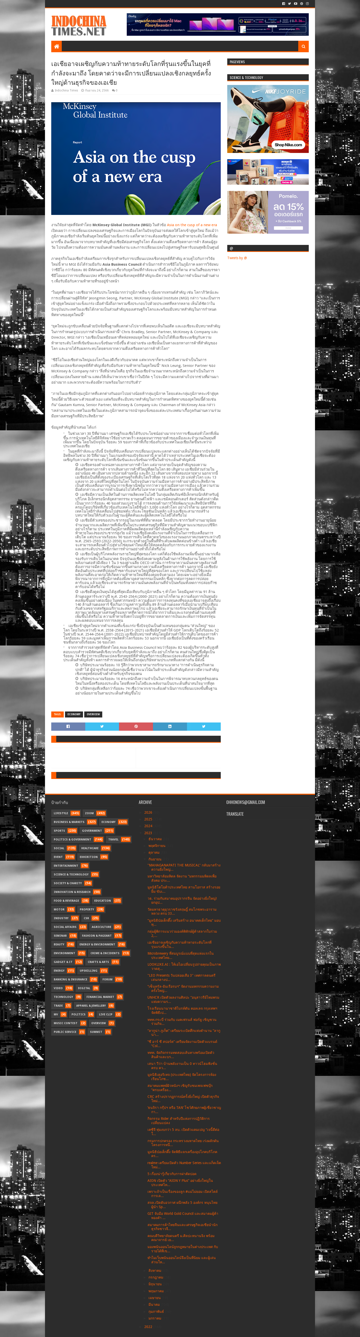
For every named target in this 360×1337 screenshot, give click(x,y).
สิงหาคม (155, 1271)
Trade (58, 1005)
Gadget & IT (63, 962)
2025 (148, 819)
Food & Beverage (66, 900)
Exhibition (89, 857)
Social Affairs (65, 927)
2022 (148, 1327)
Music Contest (66, 1023)
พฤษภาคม (156, 1291)
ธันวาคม (155, 839)
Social (59, 848)
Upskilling (89, 970)
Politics (79, 1014)
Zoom (89, 813)
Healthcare (89, 848)
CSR (86, 918)
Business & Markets (69, 822)
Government (92, 830)
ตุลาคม (154, 852)
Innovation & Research (72, 892)
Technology (63, 997)
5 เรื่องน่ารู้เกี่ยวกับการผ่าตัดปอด (172, 1174)
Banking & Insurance (70, 979)
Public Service (65, 1032)
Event (58, 857)
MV (56, 1014)
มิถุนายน (155, 1284)
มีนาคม (154, 1305)
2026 (148, 812)
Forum (107, 979)
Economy (74, 714)
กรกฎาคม (156, 1277)
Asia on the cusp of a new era (192, 225)
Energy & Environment (97, 944)
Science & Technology (71, 874)
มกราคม (155, 1318)
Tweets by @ (237, 258)
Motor (59, 909)
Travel (113, 839)
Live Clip (105, 1014)
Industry (61, 918)
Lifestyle (61, 813)
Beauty (59, 944)
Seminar (60, 935)
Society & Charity (68, 883)
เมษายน (155, 1298)
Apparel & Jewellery (91, 1005)
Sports (59, 830)
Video (58, 988)
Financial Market (100, 997)
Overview (93, 714)
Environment (64, 953)
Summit (96, 1032)
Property (87, 909)
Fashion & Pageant (97, 935)
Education (102, 900)
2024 (148, 826)
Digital (84, 988)
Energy (59, 970)
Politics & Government (72, 839)
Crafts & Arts (98, 962)
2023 (148, 833)
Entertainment (66, 865)
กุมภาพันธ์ (156, 1312)
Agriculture (101, 927)
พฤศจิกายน (157, 846)
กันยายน (155, 859)
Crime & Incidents (105, 953)
